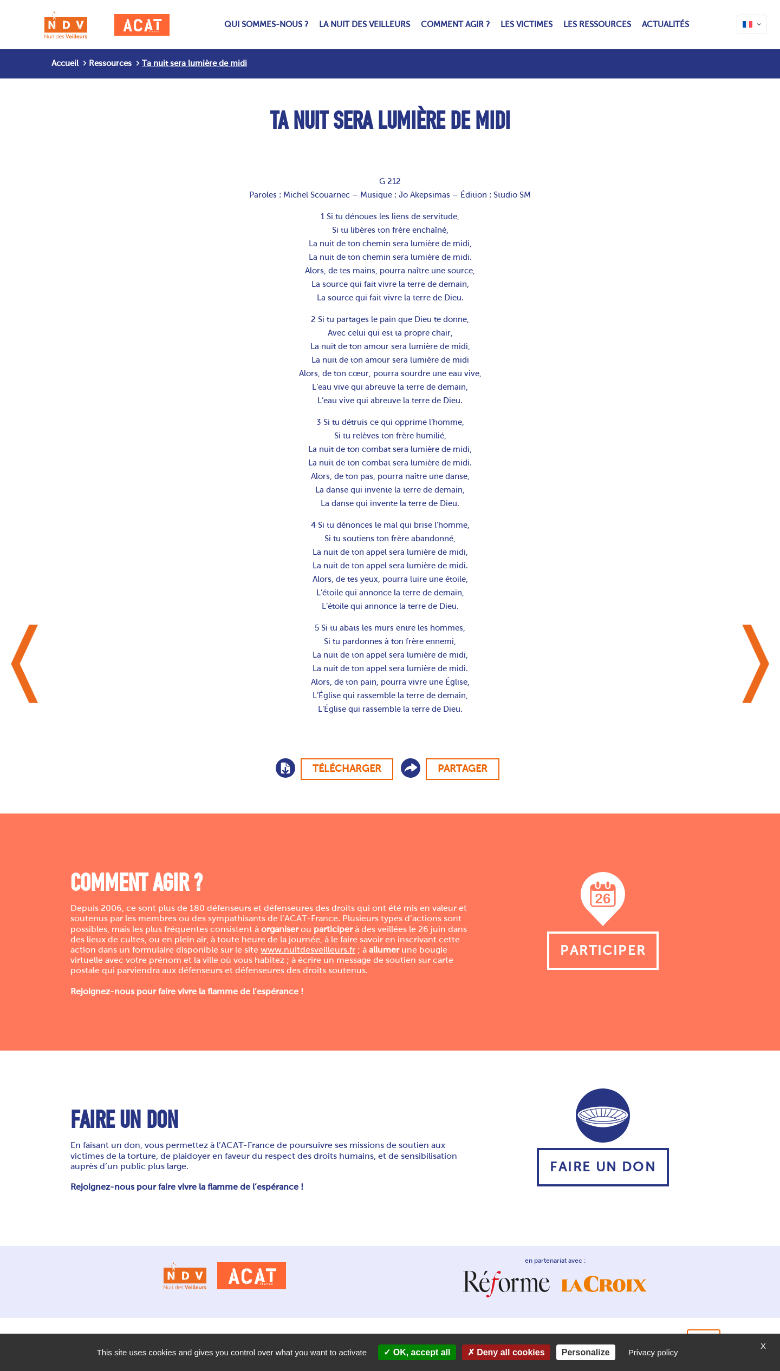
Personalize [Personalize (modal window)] (586, 1352)
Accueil (65, 63)
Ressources (110, 63)
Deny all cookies (506, 1352)
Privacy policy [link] (653, 1352)
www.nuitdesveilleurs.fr (308, 949)
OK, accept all (417, 1352)
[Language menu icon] (751, 24)
